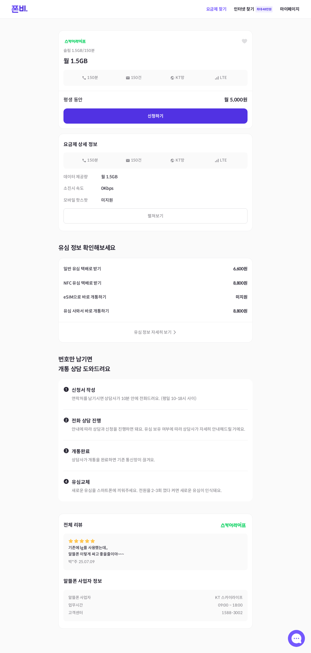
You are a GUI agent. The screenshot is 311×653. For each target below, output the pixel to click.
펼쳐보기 (155, 216)
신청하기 (155, 116)
